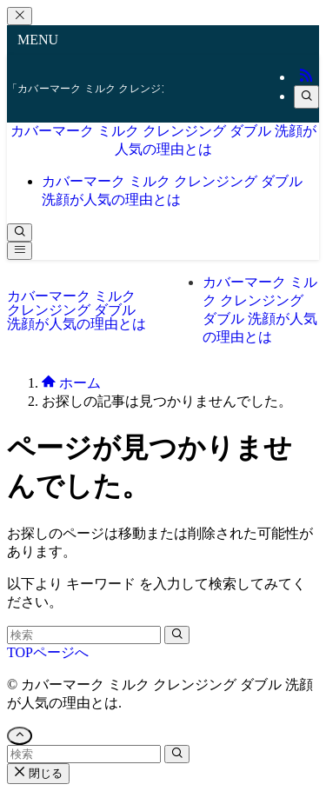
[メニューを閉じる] (19, 16)
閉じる (38, 773)
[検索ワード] (84, 635)
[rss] (306, 77)
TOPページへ (48, 652)
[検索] (306, 97)
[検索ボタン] (19, 232)
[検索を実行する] (177, 635)
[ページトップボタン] (19, 736)
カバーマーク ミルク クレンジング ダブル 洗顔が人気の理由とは (76, 310)
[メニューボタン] (19, 251)
